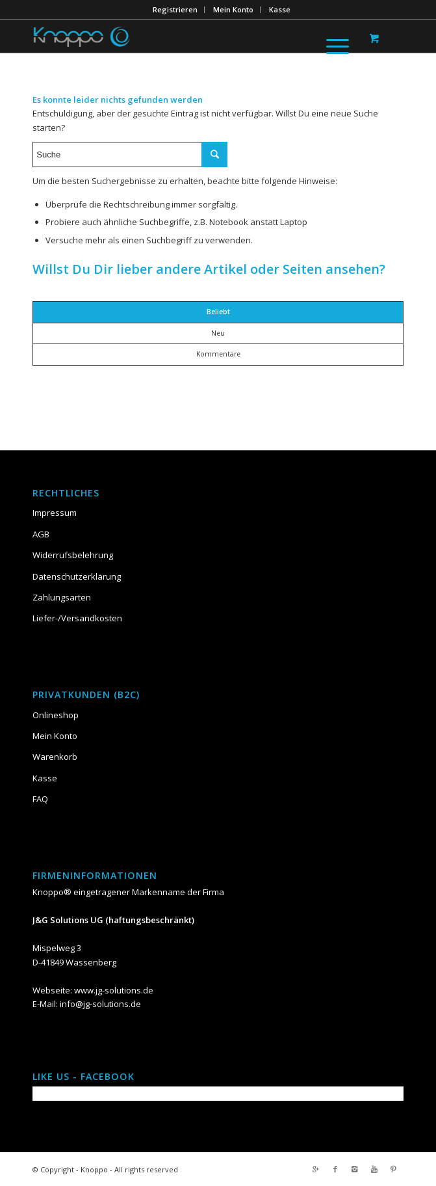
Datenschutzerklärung (76, 576)
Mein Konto (233, 9)
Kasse (279, 9)
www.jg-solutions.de (113, 990)
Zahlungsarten (61, 597)
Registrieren (175, 9)
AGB (40, 534)
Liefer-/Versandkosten (77, 618)
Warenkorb (54, 756)
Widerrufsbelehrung (72, 555)
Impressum (54, 513)
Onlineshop (55, 715)
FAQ (40, 799)
